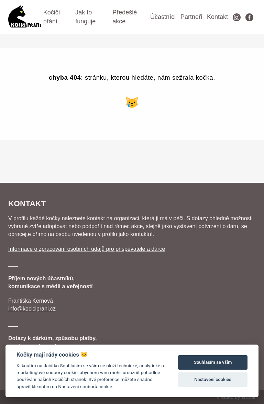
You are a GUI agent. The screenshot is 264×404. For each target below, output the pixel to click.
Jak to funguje (85, 17)
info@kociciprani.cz (32, 309)
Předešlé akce (124, 17)
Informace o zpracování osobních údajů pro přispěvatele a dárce (86, 249)
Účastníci (163, 16)
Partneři (191, 16)
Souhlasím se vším (213, 362)
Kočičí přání (51, 17)
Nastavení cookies (212, 379)
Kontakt (217, 16)
